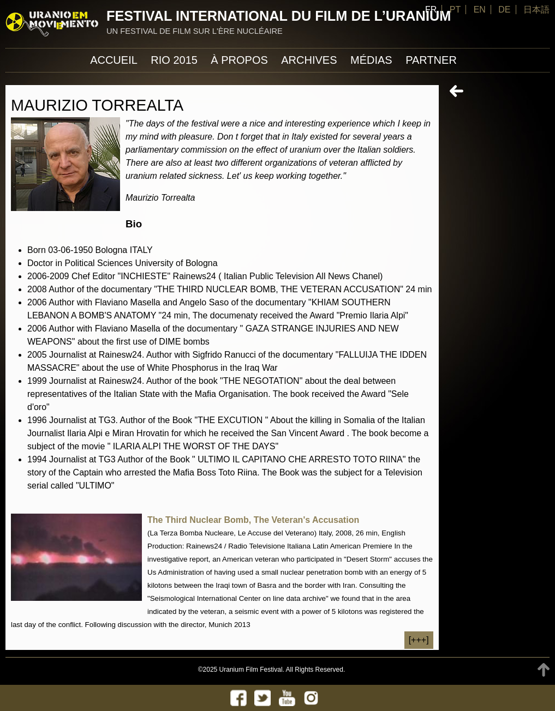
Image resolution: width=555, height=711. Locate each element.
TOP (544, 670)
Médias (371, 60)
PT (455, 9)
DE (504, 9)
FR (431, 9)
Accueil (114, 60)
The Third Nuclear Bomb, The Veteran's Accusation (253, 520)
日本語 (536, 9)
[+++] (419, 639)
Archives (309, 60)
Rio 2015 (174, 60)
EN (480, 9)
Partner (431, 60)
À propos (239, 60)
